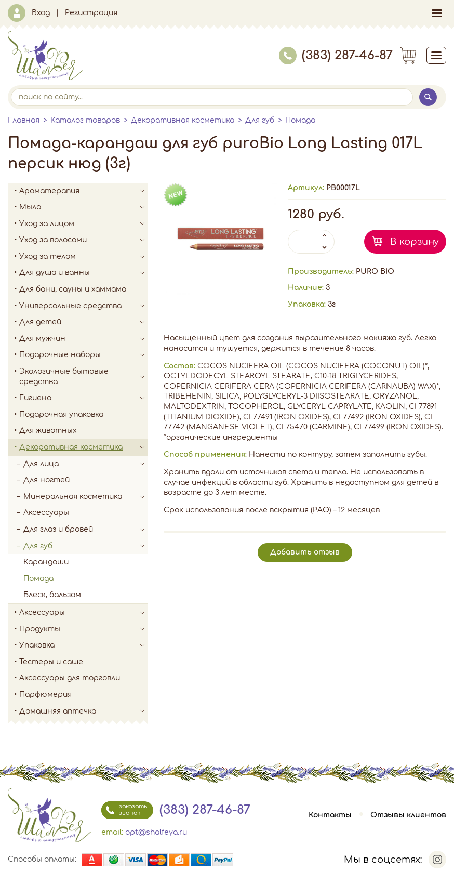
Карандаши (46, 562)
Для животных (48, 430)
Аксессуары (46, 513)
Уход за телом (83, 256)
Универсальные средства (83, 306)
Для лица (85, 464)
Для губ (259, 120)
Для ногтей (46, 480)
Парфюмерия (45, 694)
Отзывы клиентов (408, 815)
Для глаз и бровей (85, 529)
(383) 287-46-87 (336, 55)
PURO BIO (375, 271)
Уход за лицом (83, 224)
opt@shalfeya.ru (156, 832)
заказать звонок (124, 810)
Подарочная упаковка (61, 414)
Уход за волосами (83, 240)
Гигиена (83, 398)
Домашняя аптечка (83, 711)
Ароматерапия (83, 191)
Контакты (330, 815)
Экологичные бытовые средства (83, 376)
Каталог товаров (85, 120)
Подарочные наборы (83, 355)
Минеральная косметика (85, 497)
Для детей (83, 322)
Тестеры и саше (51, 662)
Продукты (83, 629)
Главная (23, 120)
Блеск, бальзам (52, 595)
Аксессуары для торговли (69, 678)
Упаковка (83, 645)
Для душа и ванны (83, 273)
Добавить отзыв (305, 552)
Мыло (83, 207)
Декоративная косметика (182, 120)
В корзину (414, 241)
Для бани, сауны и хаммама (72, 289)
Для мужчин (83, 339)
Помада (300, 120)
